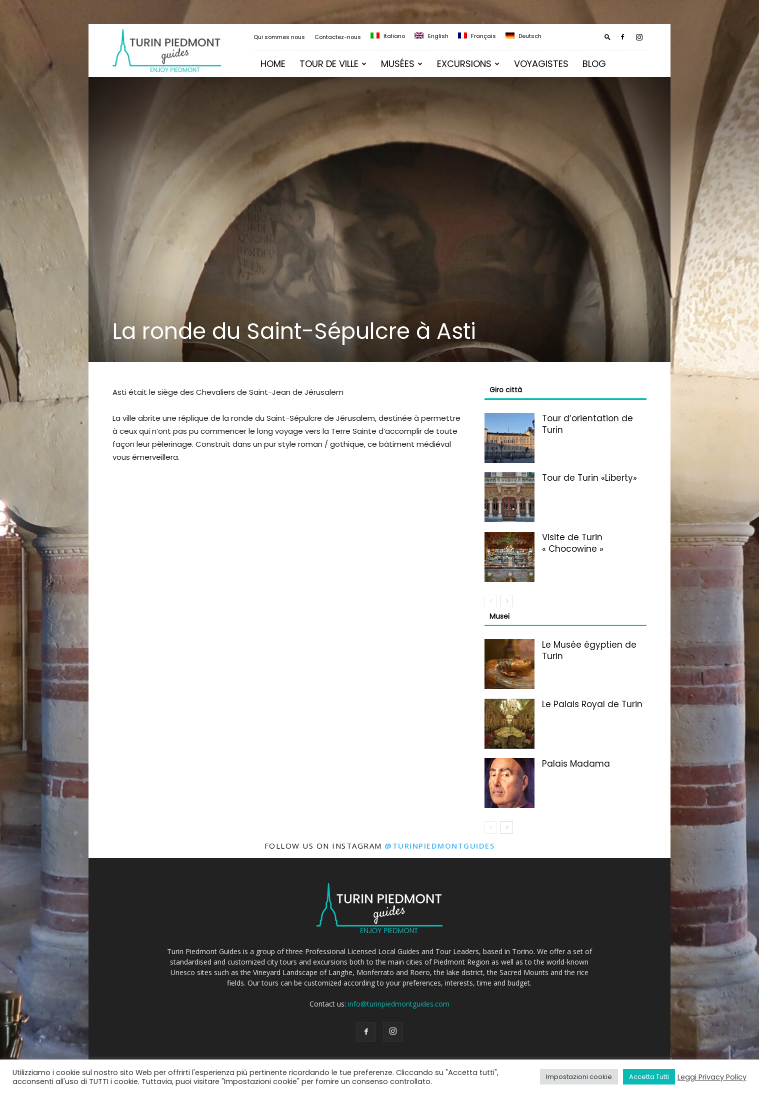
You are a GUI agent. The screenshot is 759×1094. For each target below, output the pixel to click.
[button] (607, 36)
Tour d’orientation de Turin (587, 424)
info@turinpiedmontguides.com (399, 1004)
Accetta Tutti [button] (649, 1077)
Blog (594, 63)
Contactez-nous (337, 37)
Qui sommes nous (279, 37)
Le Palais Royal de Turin (592, 704)
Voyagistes (541, 63)
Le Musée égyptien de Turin (589, 650)
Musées (401, 63)
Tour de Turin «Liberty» (589, 478)
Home (273, 63)
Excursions (468, 63)
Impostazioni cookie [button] (579, 1077)
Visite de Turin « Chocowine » (573, 543)
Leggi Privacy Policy (712, 1077)
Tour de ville (333, 63)
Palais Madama (576, 764)
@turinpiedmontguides (439, 846)
